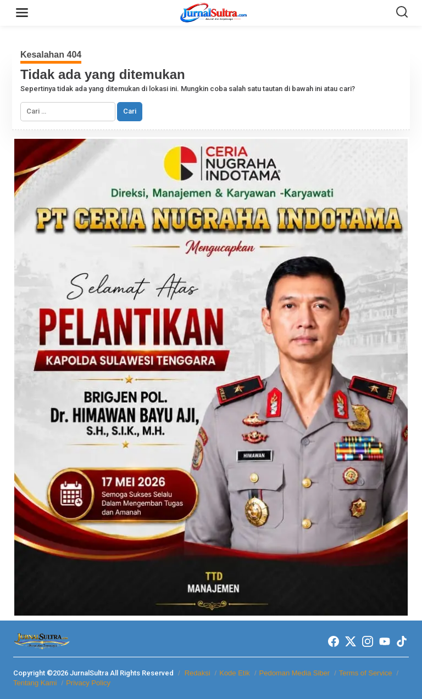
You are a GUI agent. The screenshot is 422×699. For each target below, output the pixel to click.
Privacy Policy (88, 683)
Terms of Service (365, 673)
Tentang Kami (35, 683)
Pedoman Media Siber (294, 673)
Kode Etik (234, 673)
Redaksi (197, 673)
